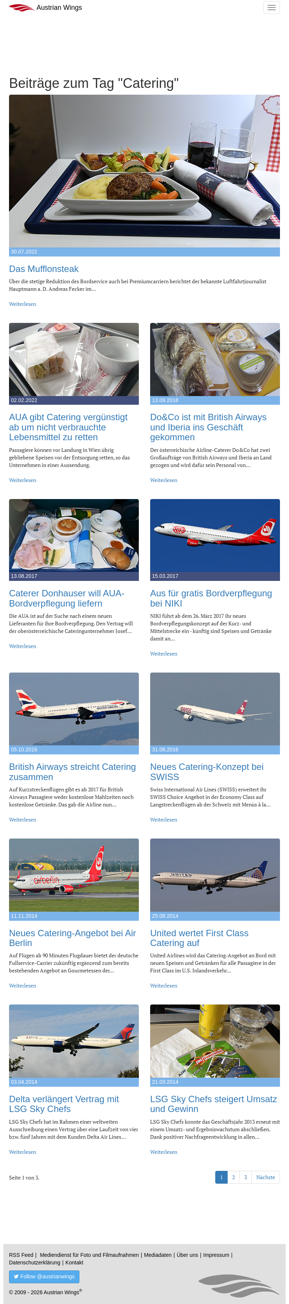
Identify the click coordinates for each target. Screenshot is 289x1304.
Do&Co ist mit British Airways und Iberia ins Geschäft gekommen (208, 427)
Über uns (187, 1255)
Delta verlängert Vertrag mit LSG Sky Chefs (64, 1104)
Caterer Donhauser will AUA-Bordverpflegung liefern (67, 598)
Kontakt (74, 1262)
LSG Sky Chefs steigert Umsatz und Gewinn (213, 1104)
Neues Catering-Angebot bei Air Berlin (72, 938)
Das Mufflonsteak (44, 269)
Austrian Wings (45, 8)
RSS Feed (21, 1255)
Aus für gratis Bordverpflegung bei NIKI (211, 598)
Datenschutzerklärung (34, 1262)
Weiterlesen (22, 303)
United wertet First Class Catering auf (199, 938)
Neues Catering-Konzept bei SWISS (207, 772)
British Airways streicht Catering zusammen (72, 772)
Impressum (216, 1255)
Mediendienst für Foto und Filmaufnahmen (89, 1255)
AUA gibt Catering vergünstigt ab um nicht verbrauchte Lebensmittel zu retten (68, 427)
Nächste (265, 1177)
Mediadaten (158, 1255)
